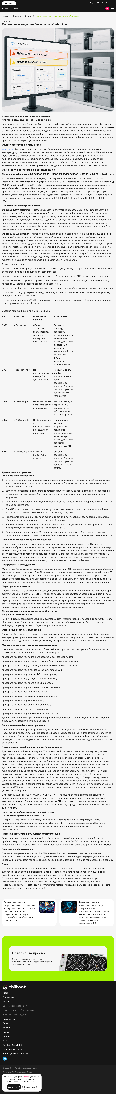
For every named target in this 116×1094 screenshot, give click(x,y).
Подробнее (29, 1087)
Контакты (7, 1032)
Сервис (6, 1023)
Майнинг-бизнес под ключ (15, 1014)
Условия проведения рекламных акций (19, 1084)
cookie (26, 1077)
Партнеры (7, 1036)
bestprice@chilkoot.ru (13, 1049)
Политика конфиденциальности (16, 1080)
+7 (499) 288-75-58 (10, 8)
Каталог (6, 993)
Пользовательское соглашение (15, 1076)
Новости (7, 1027)
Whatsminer (8, 149)
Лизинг (6, 1001)
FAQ (5, 1040)
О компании (8, 997)
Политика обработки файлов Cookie (17, 1072)
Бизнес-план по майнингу (15, 1006)
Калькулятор (9, 1019)
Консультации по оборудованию (18, 1010)
